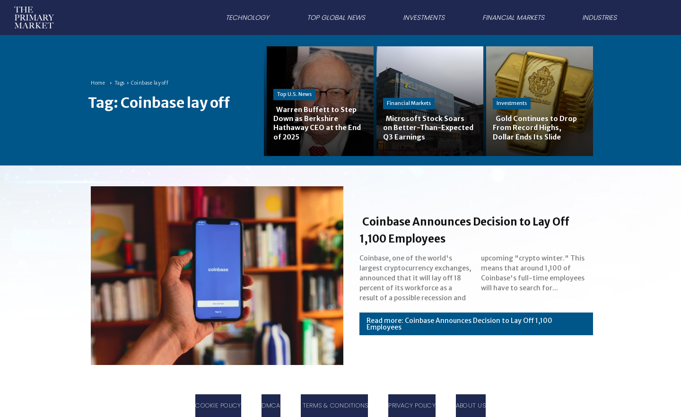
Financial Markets (409, 103)
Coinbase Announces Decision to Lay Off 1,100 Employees (471, 228)
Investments (512, 103)
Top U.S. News (294, 94)
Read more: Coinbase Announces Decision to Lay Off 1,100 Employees (459, 323)
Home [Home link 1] (98, 83)
